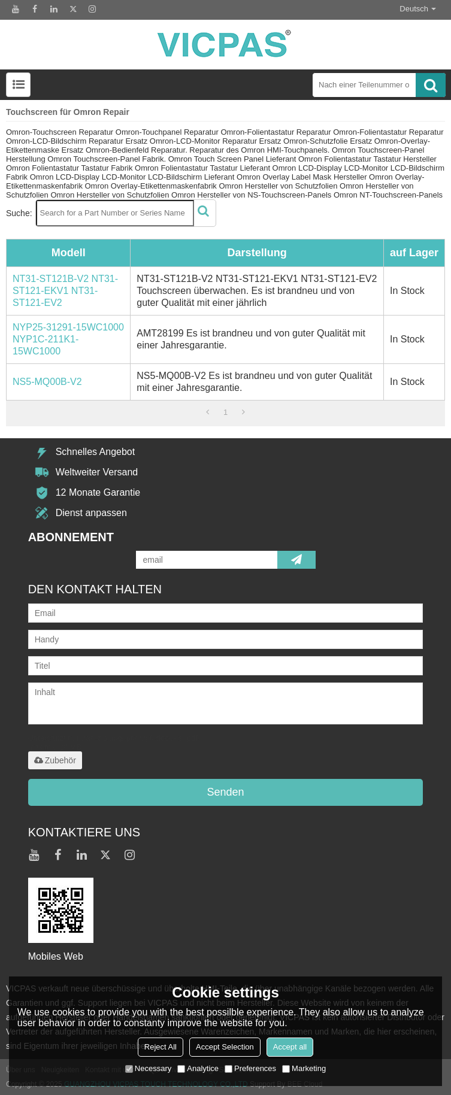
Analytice (198, 1068)
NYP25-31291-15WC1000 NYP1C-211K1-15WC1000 (68, 339)
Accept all (290, 1046)
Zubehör (55, 760)
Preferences (250, 1068)
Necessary (148, 1068)
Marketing (304, 1068)
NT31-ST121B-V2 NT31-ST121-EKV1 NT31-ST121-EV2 (65, 291)
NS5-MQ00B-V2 (47, 382)
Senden (225, 792)
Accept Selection (225, 1046)
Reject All (160, 1046)
